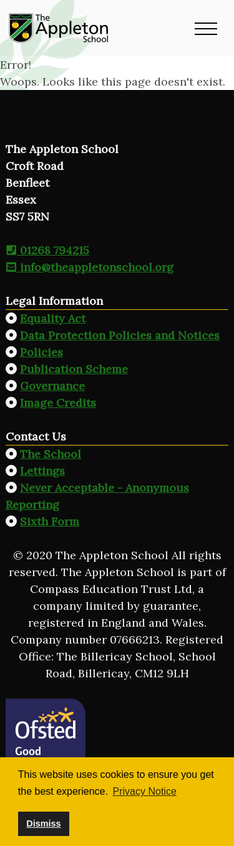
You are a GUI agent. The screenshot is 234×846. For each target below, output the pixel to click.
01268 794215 (47, 250)
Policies (41, 352)
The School (50, 454)
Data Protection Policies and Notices (120, 335)
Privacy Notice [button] (145, 791)
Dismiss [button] (43, 824)
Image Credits (58, 403)
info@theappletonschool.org (89, 267)
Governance (52, 386)
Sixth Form (49, 521)
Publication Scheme (74, 369)
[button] (206, 28)
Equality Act (52, 318)
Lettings (42, 471)
